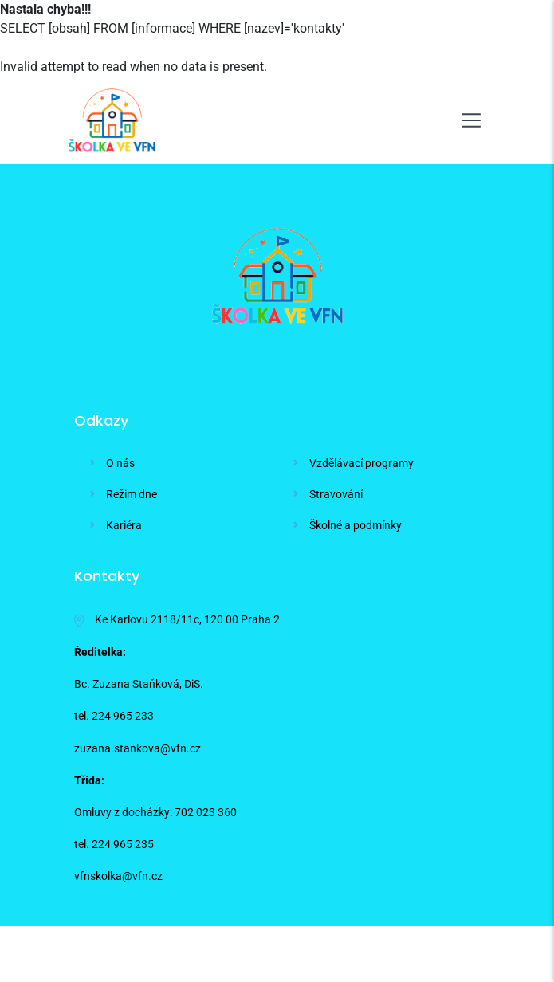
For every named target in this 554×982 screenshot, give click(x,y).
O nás (120, 463)
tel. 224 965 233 (114, 715)
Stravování (336, 494)
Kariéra (124, 525)
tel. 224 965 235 (114, 844)
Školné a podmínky (355, 525)
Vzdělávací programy (361, 463)
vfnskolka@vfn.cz (118, 876)
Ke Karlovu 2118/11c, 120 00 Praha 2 (177, 620)
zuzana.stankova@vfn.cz (137, 748)
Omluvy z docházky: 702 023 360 (155, 812)
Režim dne (131, 494)
